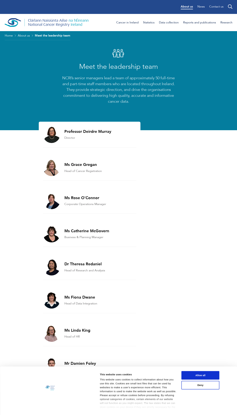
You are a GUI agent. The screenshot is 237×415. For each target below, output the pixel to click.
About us (24, 36)
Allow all (210, 372)
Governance (34, 317)
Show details (50, 408)
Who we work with (156, 283)
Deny (210, 381)
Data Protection (154, 317)
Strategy (31, 283)
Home (9, 36)
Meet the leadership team (52, 36)
